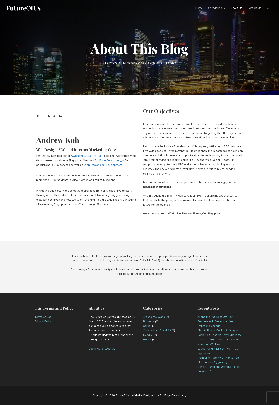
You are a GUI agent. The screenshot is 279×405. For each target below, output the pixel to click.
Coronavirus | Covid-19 (157, 330)
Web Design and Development (103, 165)
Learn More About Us (102, 348)
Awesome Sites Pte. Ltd (86, 155)
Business (148, 321)
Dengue (148, 335)
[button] (268, 8)
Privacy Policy (43, 321)
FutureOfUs (23, 8)
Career (147, 326)
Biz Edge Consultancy (108, 160)
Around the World (154, 316)
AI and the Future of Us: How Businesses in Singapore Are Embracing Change (215, 321)
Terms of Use (43, 316)
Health (147, 339)
